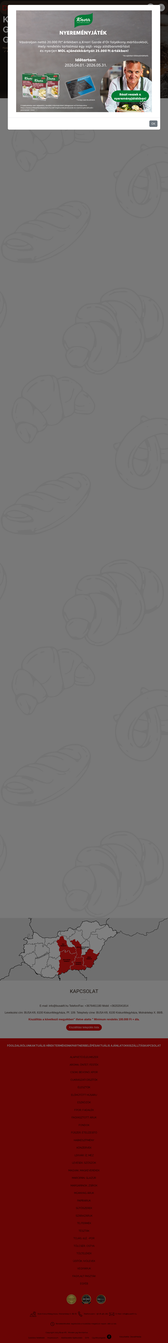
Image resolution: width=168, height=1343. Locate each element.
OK (153, 124)
